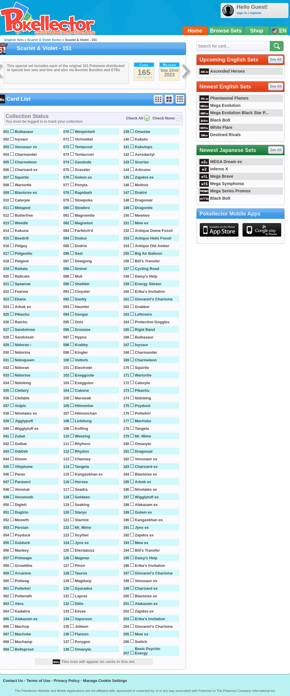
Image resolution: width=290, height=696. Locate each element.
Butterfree (24, 215)
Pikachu (22, 314)
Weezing (82, 436)
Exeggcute (84, 375)
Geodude (83, 162)
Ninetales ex (26, 413)
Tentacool (83, 147)
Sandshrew (25, 329)
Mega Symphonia (221, 183)
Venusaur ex (26, 147)
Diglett (20, 504)
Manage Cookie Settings (105, 680)
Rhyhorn (82, 444)
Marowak (83, 398)
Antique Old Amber (152, 246)
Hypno (80, 337)
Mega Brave (216, 176)
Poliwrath (23, 596)
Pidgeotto (23, 253)
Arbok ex (23, 307)
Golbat (21, 444)
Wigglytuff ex (27, 428)
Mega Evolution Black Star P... (234, 112)
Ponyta (81, 185)
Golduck (22, 543)
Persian (21, 527)
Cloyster (82, 291)
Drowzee (82, 329)
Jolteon (81, 626)
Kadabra (22, 611)
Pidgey (21, 246)
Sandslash (24, 337)
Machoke (23, 634)
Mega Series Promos (224, 191)
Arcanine (23, 573)
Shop (256, 31)
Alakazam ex (26, 619)
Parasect (22, 482)
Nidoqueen (24, 360)
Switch (141, 641)
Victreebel (84, 139)
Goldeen (82, 497)
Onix (79, 322)
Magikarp (83, 581)
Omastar (142, 131)
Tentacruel (84, 154)
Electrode (83, 367)
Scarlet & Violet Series (44, 40)
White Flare (215, 127)
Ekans (20, 299)
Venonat (22, 489)
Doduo (81, 238)
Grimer (81, 268)
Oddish (21, 451)
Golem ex (83, 177)
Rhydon (82, 451)
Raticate (22, 276)
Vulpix (20, 405)
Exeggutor (84, 383)
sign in (242, 13)
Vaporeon (83, 619)
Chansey (83, 459)
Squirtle (22, 177)
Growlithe (23, 565)
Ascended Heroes (222, 71)
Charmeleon (26, 162)
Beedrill (22, 238)
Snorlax (142, 162)
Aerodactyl (144, 154)
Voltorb (81, 360)
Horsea (81, 482)
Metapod (22, 208)
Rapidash (83, 192)
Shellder (82, 284)
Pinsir (80, 565)
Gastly (80, 299)
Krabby (81, 345)
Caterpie (22, 200)
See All (276, 59)
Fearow (21, 291)
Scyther (82, 535)
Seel (79, 253)
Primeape (23, 558)
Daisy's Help (146, 276)
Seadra (81, 489)
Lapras (81, 596)
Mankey (22, 550)
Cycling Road (147, 268)
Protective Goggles (152, 322)
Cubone (82, 390)
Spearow (22, 284)
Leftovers (143, 314)
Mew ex (141, 223)
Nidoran (22, 367)
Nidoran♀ (23, 345)
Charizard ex (26, 169)
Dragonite (144, 208)
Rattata (21, 268)
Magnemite (85, 215)
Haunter (82, 307)
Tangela (82, 466)
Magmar (82, 558)
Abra (19, 603)
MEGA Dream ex (220, 161)
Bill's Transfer (147, 261)
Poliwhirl (22, 588)
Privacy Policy (67, 680)
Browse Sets (226, 31)
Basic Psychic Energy (147, 651)
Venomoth (24, 497)
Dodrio (81, 246)
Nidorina (22, 352)
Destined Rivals (220, 134)
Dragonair (144, 200)
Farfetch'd (84, 230)
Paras (20, 474)
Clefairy (22, 390)
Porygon (82, 641)
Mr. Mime (83, 527)
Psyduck (22, 535)
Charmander (26, 154)
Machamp (23, 641)
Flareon (81, 634)
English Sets (14, 40)
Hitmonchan (86, 413)
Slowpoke (84, 200)
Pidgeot (22, 261)
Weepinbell (85, 131)
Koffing (81, 428)
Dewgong (83, 261)
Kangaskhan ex (89, 474)
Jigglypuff (24, 421)
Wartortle (23, 185)
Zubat (20, 436)
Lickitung (83, 421)
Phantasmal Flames (223, 98)
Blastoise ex (26, 192)
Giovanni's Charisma (154, 299)
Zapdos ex (144, 177)
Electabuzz (84, 550)
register (255, 13)
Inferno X (213, 169)
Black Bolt (214, 120)
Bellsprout (24, 649)
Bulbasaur (24, 131)
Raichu (21, 322)
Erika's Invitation (150, 291)
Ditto (79, 603)
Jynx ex (82, 543)
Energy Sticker (148, 284)
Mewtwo (142, 215)
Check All (134, 118)
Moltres (141, 185)
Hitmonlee (84, 405)
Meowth (22, 520)
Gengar (81, 314)
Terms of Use (38, 680)
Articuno (142, 169)
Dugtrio (21, 512)
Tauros (81, 573)
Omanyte (83, 649)
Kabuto (141, 139)
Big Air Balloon (148, 253)
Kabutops (143, 147)
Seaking (82, 504)
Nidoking (23, 383)
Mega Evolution (219, 105)
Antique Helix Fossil (153, 238)
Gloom (21, 459)
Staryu (80, 512)
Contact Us (13, 680)
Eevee (80, 611)
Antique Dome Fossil (154, 230)
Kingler (81, 352)
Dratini (141, 192)
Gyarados (83, 588)
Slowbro (82, 208)
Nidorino (22, 375)
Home (195, 31)
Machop (22, 626)
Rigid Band (145, 329)
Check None (164, 118)
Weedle (21, 223)
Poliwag (22, 581)
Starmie (82, 520)
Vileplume (24, 466)
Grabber (142, 307)
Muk (78, 276)
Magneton (84, 223)
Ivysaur (21, 139)
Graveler (82, 169)
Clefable (22, 398)
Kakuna (21, 230)
